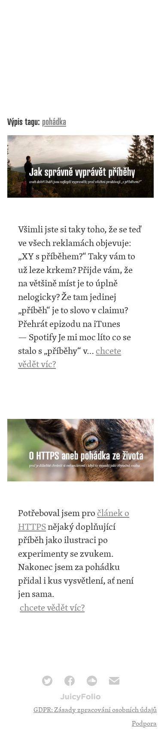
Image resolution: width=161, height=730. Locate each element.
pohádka (54, 121)
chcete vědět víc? (52, 607)
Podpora (144, 723)
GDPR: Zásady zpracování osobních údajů (95, 709)
